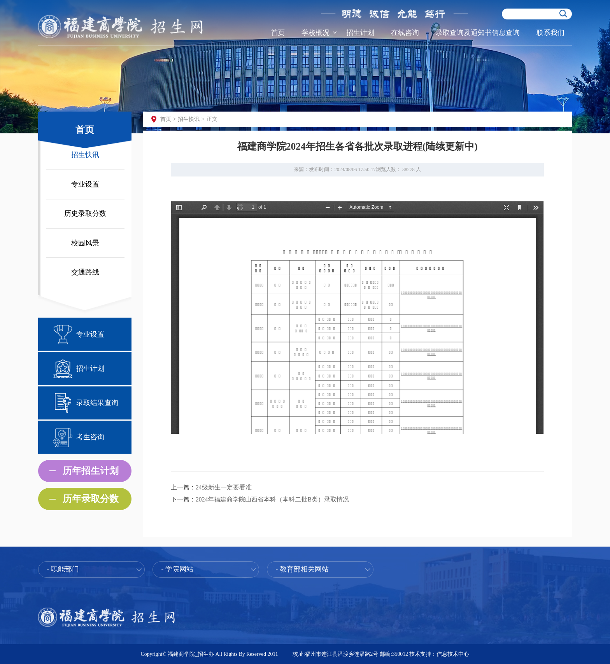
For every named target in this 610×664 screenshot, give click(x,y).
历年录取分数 (91, 499)
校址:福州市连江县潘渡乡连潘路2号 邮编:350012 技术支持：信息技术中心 (381, 654)
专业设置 (85, 184)
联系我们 (550, 33)
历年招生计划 (91, 471)
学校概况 (315, 33)
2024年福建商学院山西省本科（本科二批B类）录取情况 (272, 499)
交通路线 (85, 272)
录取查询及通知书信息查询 (478, 33)
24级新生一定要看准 (224, 487)
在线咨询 (405, 33)
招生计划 (360, 33)
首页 (278, 33)
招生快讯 (85, 155)
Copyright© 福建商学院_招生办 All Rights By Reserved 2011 (209, 654)
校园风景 (85, 243)
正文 (212, 119)
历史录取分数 (85, 213)
